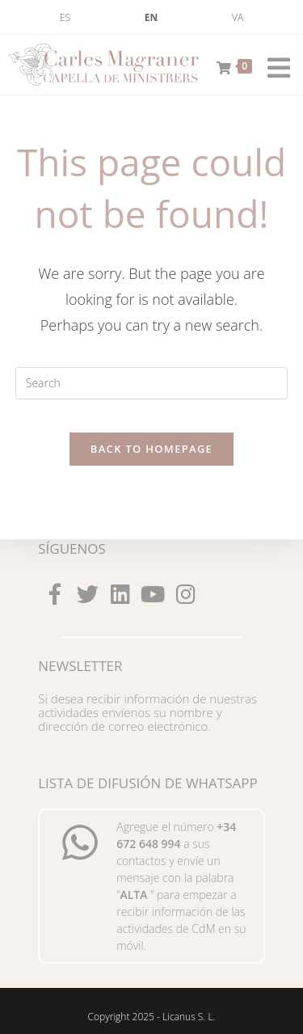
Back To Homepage (151, 448)
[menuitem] (65, 17)
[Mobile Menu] (273, 65)
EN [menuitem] (151, 17)
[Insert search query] (151, 383)
